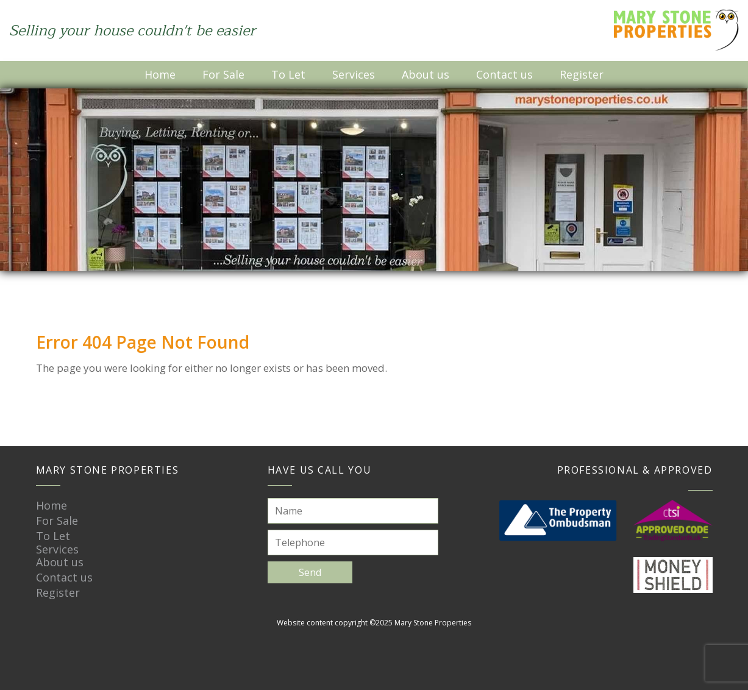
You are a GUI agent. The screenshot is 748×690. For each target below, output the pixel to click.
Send (310, 572)
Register (582, 74)
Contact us (504, 74)
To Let (288, 74)
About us (425, 74)
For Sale (223, 74)
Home (160, 74)
